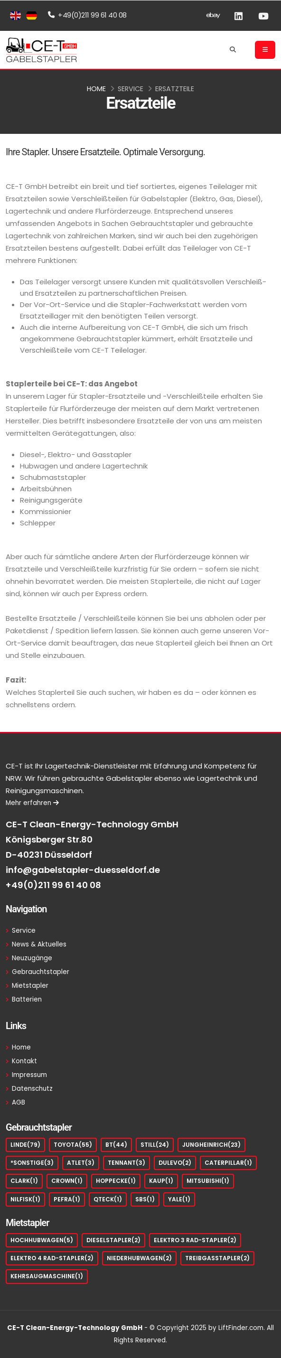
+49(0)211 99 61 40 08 (53, 885)
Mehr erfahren (32, 802)
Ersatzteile (174, 89)
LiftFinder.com (240, 1327)
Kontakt (24, 1061)
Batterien (27, 999)
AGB (18, 1102)
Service (130, 89)
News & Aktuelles (39, 944)
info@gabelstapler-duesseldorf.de (83, 870)
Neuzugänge (32, 958)
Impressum (29, 1074)
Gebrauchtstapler (40, 971)
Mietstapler (30, 985)
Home (96, 89)
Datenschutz (32, 1088)
